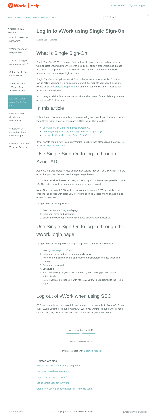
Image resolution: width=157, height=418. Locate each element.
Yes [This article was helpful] (73, 336)
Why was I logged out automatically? (18, 62)
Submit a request (117, 5)
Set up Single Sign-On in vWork (19, 74)
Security (55, 17)
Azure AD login (60, 210)
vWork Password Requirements (18, 51)
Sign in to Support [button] (137, 5)
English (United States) (136, 411)
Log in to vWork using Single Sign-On (18, 102)
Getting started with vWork (36, 17)
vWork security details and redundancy (16, 117)
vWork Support (14, 17)
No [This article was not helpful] (89, 336)
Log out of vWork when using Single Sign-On (65, 135)
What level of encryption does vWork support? (17, 132)
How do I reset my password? (18, 39)
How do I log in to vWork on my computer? (58, 365)
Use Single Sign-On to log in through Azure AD (66, 127)
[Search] (126, 17)
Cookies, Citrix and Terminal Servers (19, 145)
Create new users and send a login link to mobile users (64, 388)
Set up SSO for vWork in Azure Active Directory (17, 87)
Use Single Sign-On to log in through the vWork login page (72, 131)
